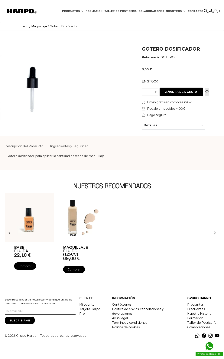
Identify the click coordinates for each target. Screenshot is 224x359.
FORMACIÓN (94, 10)
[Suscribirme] (20, 320)
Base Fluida (21, 249)
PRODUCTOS (71, 10)
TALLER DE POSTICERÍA (120, 10)
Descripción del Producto (24, 146)
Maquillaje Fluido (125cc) (75, 251)
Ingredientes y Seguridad (69, 146)
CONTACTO (195, 10)
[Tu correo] (40, 311)
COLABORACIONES (151, 10)
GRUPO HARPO (199, 298)
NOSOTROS (174, 10)
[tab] (73, 11)
